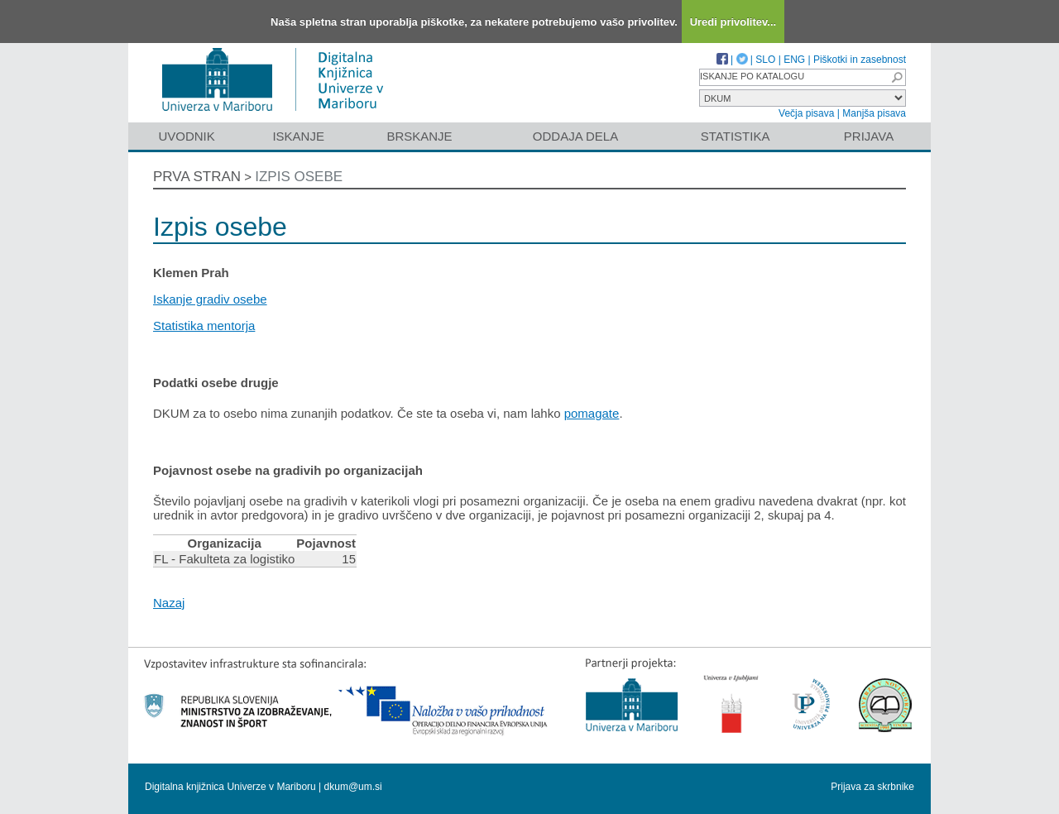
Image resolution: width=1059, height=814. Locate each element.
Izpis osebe (299, 176)
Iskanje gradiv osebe (210, 299)
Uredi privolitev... (733, 22)
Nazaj (168, 603)
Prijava (869, 136)
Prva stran (197, 176)
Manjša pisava (874, 113)
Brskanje (419, 136)
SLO (765, 59)
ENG (794, 59)
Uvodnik (186, 136)
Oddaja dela (575, 136)
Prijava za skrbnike (872, 786)
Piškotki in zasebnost (859, 59)
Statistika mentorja (204, 325)
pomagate (592, 413)
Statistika (735, 136)
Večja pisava (806, 113)
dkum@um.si (353, 786)
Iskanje (298, 136)
